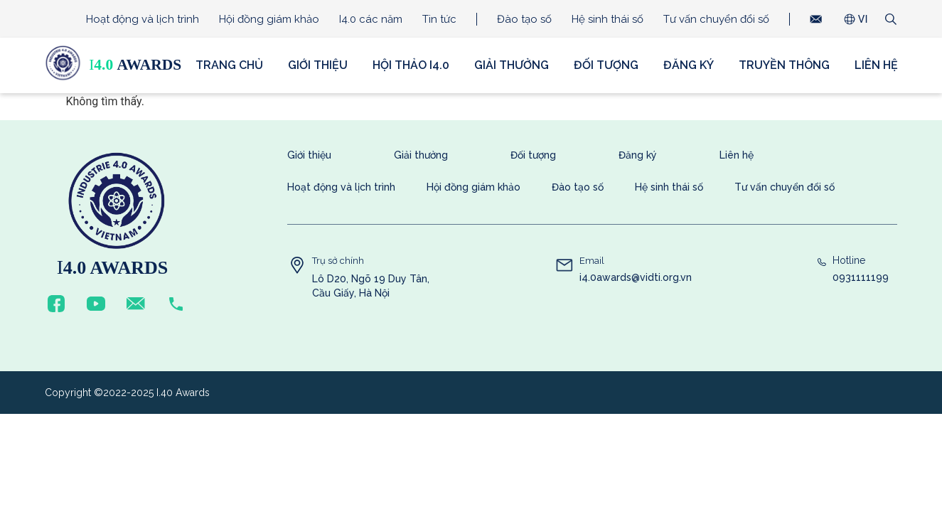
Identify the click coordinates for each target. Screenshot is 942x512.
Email (591, 260)
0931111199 (861, 277)
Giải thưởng (511, 65)
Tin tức (439, 19)
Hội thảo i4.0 (411, 65)
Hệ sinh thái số (607, 19)
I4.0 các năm (370, 19)
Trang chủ (229, 65)
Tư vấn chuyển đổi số (716, 19)
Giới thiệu (318, 65)
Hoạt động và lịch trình (142, 19)
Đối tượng (606, 65)
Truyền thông (784, 65)
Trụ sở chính (338, 260)
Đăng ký (688, 65)
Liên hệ (876, 65)
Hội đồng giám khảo (269, 19)
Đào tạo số (524, 19)
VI (863, 19)
